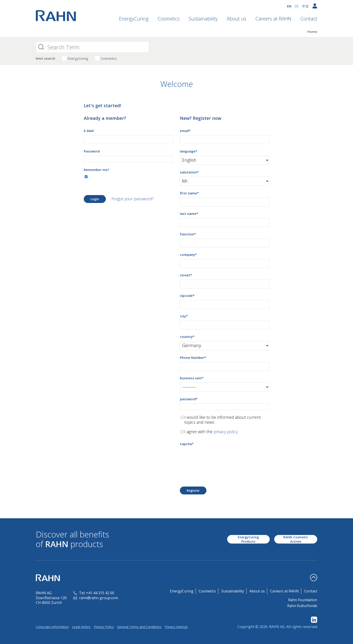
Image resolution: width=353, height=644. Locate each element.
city (184, 316)
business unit (192, 378)
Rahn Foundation (302, 599)
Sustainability (203, 18)
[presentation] (214, 457)
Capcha (187, 443)
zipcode (187, 295)
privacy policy (226, 431)
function (188, 234)
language (188, 151)
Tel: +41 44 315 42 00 (93, 592)
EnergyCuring (134, 18)
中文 (305, 6)
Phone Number (193, 357)
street (186, 275)
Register (193, 490)
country (187, 336)
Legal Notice (81, 627)
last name (189, 213)
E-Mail (89, 130)
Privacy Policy (104, 627)
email (185, 130)
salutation (189, 172)
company (188, 254)
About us (236, 18)
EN (289, 6)
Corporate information (52, 627)
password (189, 399)
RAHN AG (277, 626)
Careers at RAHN (273, 18)
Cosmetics (169, 18)
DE (297, 6)
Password (92, 151)
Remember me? (96, 169)
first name (189, 193)
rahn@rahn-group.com (95, 597)
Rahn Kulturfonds (302, 605)
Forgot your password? (132, 198)
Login (95, 199)
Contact (308, 18)
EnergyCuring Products (248, 539)
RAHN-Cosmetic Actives (295, 539)
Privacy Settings (176, 627)
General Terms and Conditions (139, 627)
